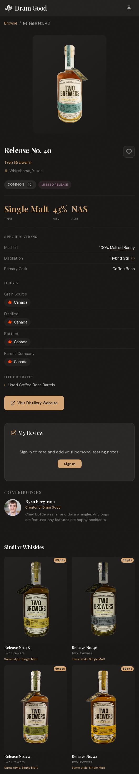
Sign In (69, 464)
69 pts (60, 560)
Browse (10, 23)
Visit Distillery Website (34, 403)
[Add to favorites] (129, 152)
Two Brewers (18, 162)
